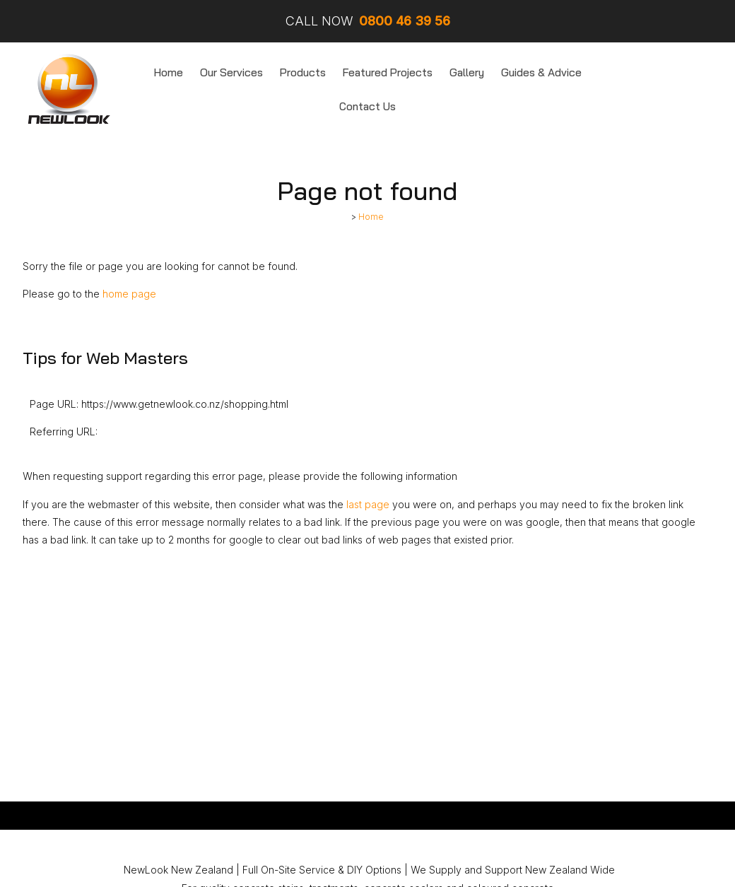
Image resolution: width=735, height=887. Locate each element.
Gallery (466, 72)
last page (367, 504)
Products (303, 72)
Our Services (231, 72)
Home (168, 72)
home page (129, 294)
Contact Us (367, 106)
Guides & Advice (541, 72)
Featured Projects (388, 72)
